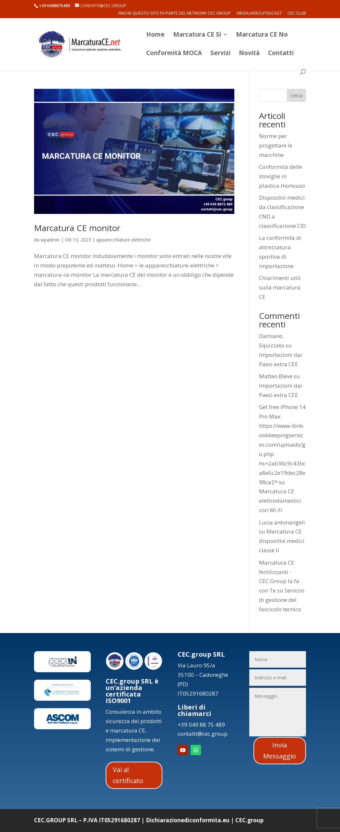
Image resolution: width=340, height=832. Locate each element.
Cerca (296, 95)
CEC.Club (296, 13)
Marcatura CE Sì (197, 35)
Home (155, 35)
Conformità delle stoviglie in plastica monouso (282, 176)
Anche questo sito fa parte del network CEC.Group (174, 13)
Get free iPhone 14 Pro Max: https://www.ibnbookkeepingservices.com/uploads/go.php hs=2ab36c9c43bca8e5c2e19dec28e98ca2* (282, 444)
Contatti (281, 54)
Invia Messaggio (279, 750)
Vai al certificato (128, 775)
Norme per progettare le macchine (275, 145)
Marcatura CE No (262, 35)
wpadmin (50, 240)
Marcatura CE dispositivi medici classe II (281, 541)
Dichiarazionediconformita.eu (187, 820)
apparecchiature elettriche (123, 240)
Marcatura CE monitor (77, 228)
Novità (249, 54)
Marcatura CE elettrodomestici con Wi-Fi (280, 500)
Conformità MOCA (174, 54)
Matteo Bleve (275, 376)
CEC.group (249, 820)
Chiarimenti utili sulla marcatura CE (280, 287)
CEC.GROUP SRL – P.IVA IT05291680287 (87, 820)
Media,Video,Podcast (259, 13)
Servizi (220, 54)
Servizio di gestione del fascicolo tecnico (281, 600)
